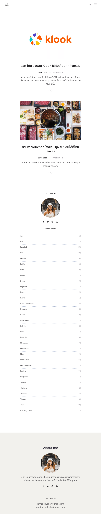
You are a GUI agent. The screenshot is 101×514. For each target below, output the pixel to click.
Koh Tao (23, 326)
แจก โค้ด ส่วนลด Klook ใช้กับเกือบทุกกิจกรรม (50, 66)
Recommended (26, 365)
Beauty (23, 258)
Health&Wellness (27, 303)
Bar (21, 252)
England (23, 286)
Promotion (58, 72)
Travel (22, 404)
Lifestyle (23, 337)
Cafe (22, 269)
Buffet (22, 264)
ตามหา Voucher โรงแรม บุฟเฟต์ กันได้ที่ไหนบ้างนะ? (50, 149)
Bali (21, 241)
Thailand (23, 388)
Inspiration (24, 320)
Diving (22, 281)
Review (23, 371)
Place (22, 354)
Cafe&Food (24, 275)
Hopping (23, 309)
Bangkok (23, 247)
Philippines (24, 348)
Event (22, 297)
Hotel (22, 314)
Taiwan (23, 382)
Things (23, 399)
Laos (22, 331)
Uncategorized (26, 410)
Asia (21, 236)
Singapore (24, 376)
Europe (23, 292)
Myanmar (24, 343)
